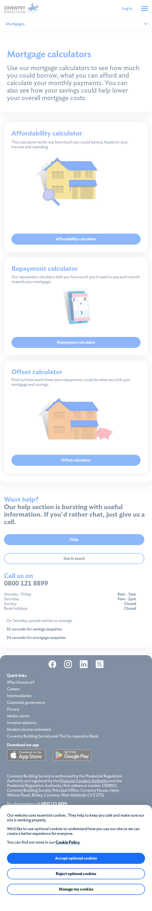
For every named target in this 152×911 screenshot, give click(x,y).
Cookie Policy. (67, 842)
